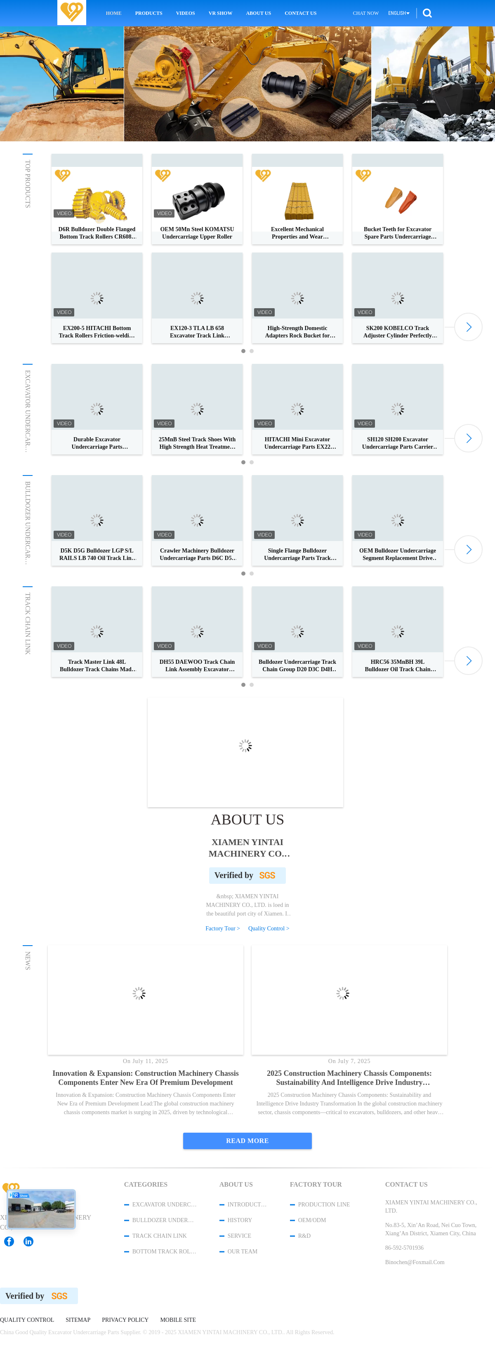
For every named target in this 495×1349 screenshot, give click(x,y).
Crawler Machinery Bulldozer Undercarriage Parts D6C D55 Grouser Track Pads (197, 555)
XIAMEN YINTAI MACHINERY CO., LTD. (247, 848)
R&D (304, 1236)
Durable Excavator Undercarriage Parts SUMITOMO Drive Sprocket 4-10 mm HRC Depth (97, 443)
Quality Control (27, 1320)
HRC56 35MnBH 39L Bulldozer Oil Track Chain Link (397, 666)
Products (149, 13)
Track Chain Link (27, 624)
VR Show (221, 13)
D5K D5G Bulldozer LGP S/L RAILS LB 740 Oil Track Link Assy (97, 555)
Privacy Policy (125, 1320)
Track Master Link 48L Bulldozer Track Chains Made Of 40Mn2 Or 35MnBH (97, 666)
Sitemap (78, 1320)
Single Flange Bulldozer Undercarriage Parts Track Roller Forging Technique (297, 555)
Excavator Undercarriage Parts (27, 428)
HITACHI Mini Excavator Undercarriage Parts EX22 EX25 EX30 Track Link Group (297, 443)
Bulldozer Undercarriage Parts (27, 540)
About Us (258, 13)
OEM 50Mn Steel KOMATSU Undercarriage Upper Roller (197, 233)
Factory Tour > (222, 928)
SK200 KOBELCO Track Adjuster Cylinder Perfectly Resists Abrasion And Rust (397, 332)
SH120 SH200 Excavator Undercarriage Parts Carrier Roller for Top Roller (397, 443)
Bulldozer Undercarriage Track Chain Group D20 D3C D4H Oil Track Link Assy (297, 666)
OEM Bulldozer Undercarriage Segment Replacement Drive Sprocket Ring (397, 555)
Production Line (324, 1204)
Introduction (248, 1204)
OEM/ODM (312, 1220)
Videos (185, 13)
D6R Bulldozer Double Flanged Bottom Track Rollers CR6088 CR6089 (97, 233)
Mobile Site (178, 1320)
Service (239, 1236)
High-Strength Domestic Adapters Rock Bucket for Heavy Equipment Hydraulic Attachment (297, 332)
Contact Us (300, 13)
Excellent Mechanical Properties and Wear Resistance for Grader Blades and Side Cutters (298, 233)
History (240, 1220)
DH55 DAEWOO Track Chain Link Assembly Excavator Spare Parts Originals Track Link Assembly (197, 666)
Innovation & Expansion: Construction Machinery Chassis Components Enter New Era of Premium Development (145, 1078)
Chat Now (366, 13)
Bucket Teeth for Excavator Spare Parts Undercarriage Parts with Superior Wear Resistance (397, 233)
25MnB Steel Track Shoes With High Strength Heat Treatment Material (197, 443)
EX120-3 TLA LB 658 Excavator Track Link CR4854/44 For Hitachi (197, 332)
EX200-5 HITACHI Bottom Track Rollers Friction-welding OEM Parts (97, 332)
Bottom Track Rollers (165, 1251)
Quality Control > (269, 928)
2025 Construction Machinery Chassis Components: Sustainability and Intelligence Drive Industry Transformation (349, 1078)
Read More (247, 1140)
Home (114, 13)
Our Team (242, 1251)
